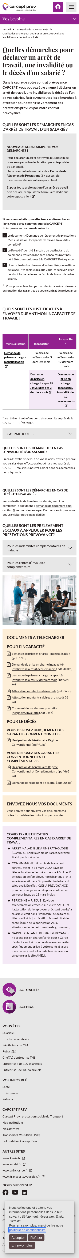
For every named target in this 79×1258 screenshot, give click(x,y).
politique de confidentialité (27, 1230)
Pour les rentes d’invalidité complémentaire (26, 565)
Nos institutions (13, 1122)
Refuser (36, 1238)
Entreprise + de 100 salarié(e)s (22, 1063)
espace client (23, 196)
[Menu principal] (71, 7)
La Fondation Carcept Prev (20, 1141)
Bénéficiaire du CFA (15, 1045)
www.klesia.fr (12, 1158)
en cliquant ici (13, 472)
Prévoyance (10, 1093)
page (32, 514)
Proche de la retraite (16, 1039)
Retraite (8, 1099)
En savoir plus (22, 1245)
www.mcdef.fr (12, 1164)
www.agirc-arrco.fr (15, 1170)
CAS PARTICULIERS (21, 434)
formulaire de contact (29, 815)
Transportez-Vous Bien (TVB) (21, 1135)
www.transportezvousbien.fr (22, 1176)
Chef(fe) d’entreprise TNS (19, 1057)
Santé (6, 1087)
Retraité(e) (9, 1051)
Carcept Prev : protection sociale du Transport (33, 1116)
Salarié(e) (9, 1033)
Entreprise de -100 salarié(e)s (32, 29)
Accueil (7, 29)
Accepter (18, 1238)
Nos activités (11, 1128)
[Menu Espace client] (58, 7)
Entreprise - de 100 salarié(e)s (22, 1070)
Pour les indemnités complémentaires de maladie (36, 548)
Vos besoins (14, 18)
